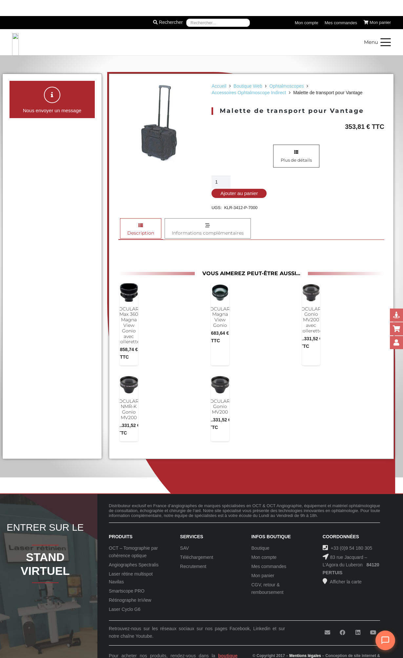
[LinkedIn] (358, 633)
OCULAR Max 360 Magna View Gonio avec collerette (129, 325)
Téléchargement (196, 557)
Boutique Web (247, 86)
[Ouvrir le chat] (385, 640)
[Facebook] (342, 633)
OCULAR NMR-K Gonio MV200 (129, 409)
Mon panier (262, 575)
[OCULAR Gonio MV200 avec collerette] (311, 292)
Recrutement (193, 566)
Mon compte (263, 557)
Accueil (219, 86)
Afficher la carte (345, 581)
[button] (377, 42)
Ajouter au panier (239, 193)
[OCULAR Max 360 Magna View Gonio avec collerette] (129, 292)
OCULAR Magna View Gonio (220, 317)
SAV (184, 548)
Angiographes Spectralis (134, 564)
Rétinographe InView (130, 600)
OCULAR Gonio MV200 (220, 406)
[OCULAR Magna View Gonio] (220, 292)
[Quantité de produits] (221, 182)
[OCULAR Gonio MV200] (220, 385)
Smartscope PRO (127, 591)
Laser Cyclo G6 (124, 609)
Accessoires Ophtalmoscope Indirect (249, 92)
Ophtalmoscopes (287, 86)
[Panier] (377, 22)
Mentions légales (305, 655)
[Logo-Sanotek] (83, 42)
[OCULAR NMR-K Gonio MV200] (129, 385)
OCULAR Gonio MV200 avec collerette (311, 320)
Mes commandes (268, 566)
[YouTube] (373, 633)
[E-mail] (327, 633)
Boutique (260, 548)
